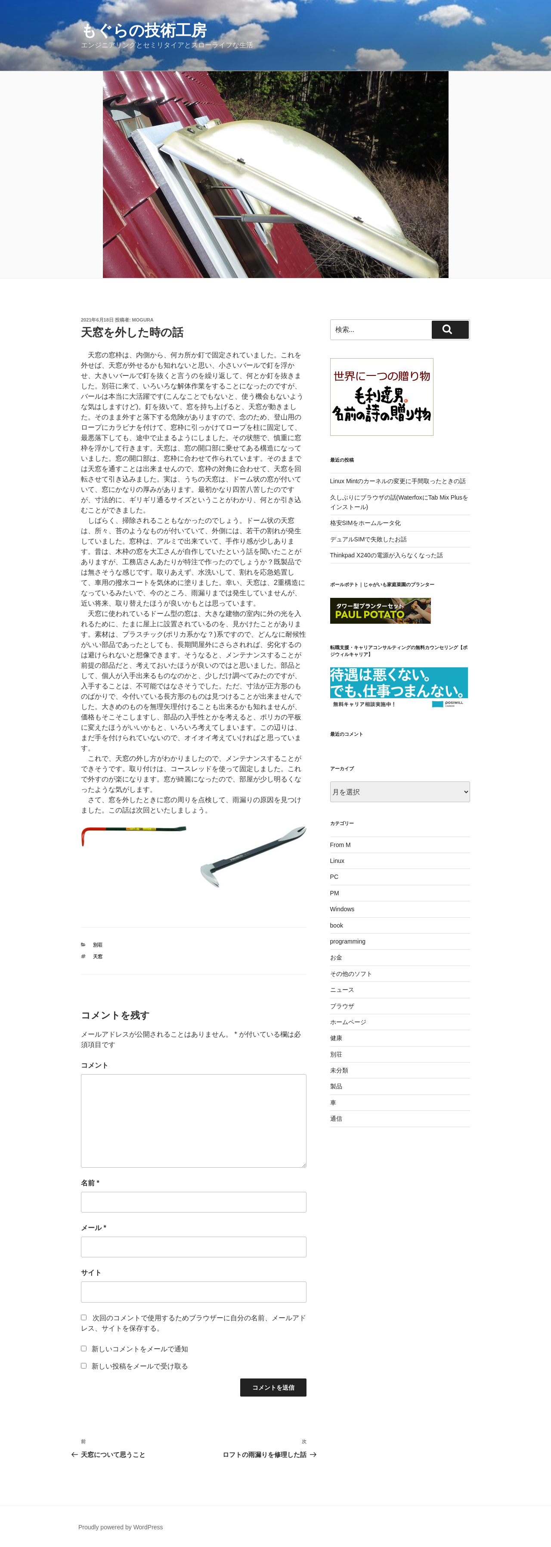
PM (334, 893)
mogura (143, 319)
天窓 (97, 956)
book (336, 925)
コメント (94, 1065)
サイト (91, 1272)
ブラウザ (342, 1006)
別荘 (97, 944)
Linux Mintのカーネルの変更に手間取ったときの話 (398, 481)
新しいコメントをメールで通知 (140, 1349)
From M (340, 844)
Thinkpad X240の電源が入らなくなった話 (386, 555)
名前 (90, 1183)
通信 (336, 1118)
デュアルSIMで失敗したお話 (368, 539)
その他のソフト (351, 973)
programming (347, 941)
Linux (337, 860)
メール (93, 1227)
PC (334, 876)
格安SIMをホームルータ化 (365, 522)
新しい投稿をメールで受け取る (140, 1366)
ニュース (342, 989)
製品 (336, 1086)
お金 (336, 957)
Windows (342, 909)
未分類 (339, 1070)
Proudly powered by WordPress (120, 1527)
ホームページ (348, 1022)
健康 (336, 1037)
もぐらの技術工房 (144, 30)
